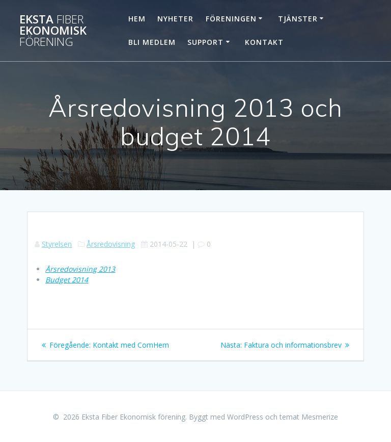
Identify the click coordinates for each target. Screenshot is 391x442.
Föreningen (231, 18)
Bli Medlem (152, 42)
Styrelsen (57, 244)
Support (205, 42)
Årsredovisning (111, 244)
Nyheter (175, 18)
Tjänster (298, 18)
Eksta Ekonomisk (53, 31)
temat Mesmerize (309, 417)
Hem (137, 18)
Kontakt (264, 42)
